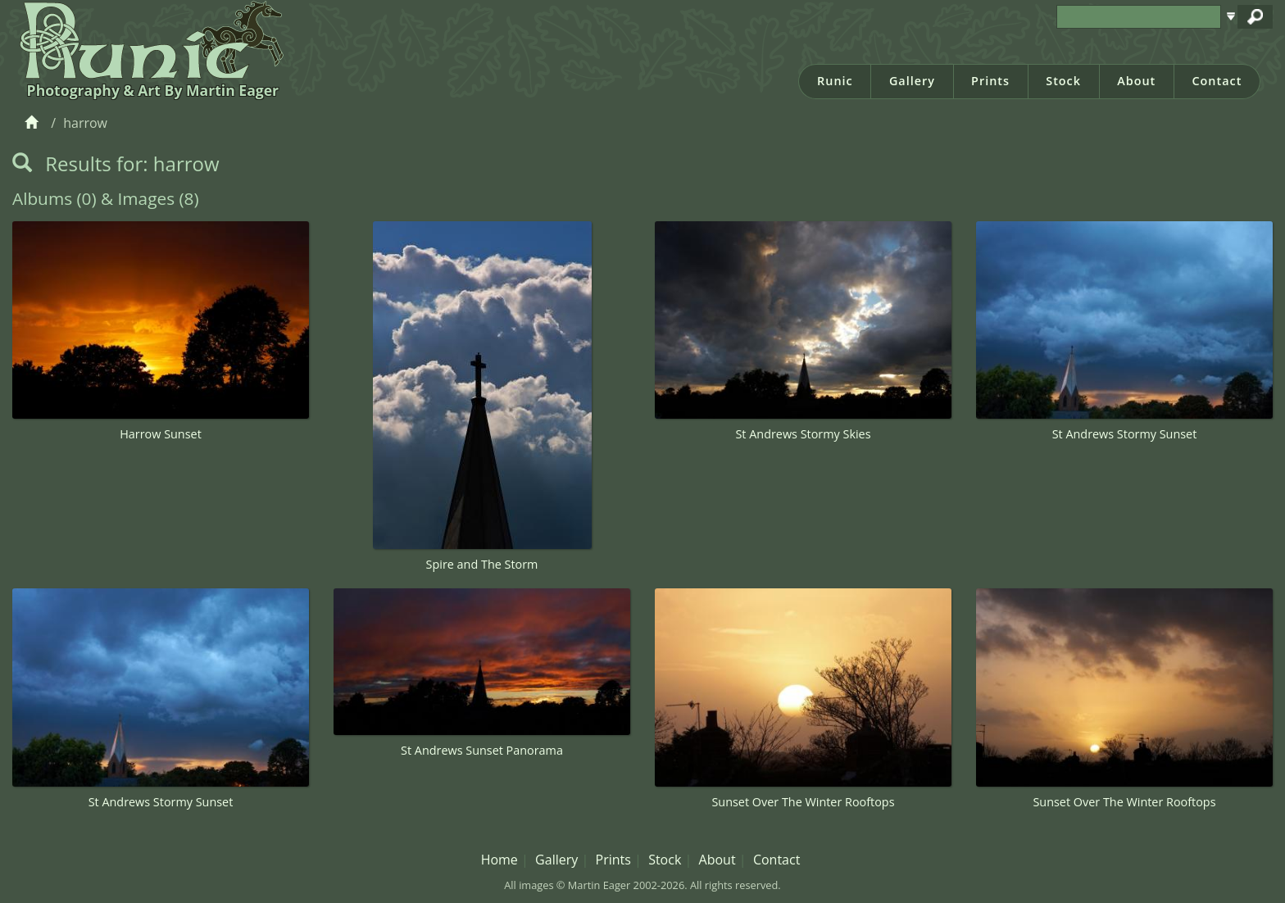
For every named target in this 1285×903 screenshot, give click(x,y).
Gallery (912, 80)
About (1136, 80)
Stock (1063, 80)
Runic (835, 80)
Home (499, 860)
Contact (1217, 80)
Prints (990, 80)
